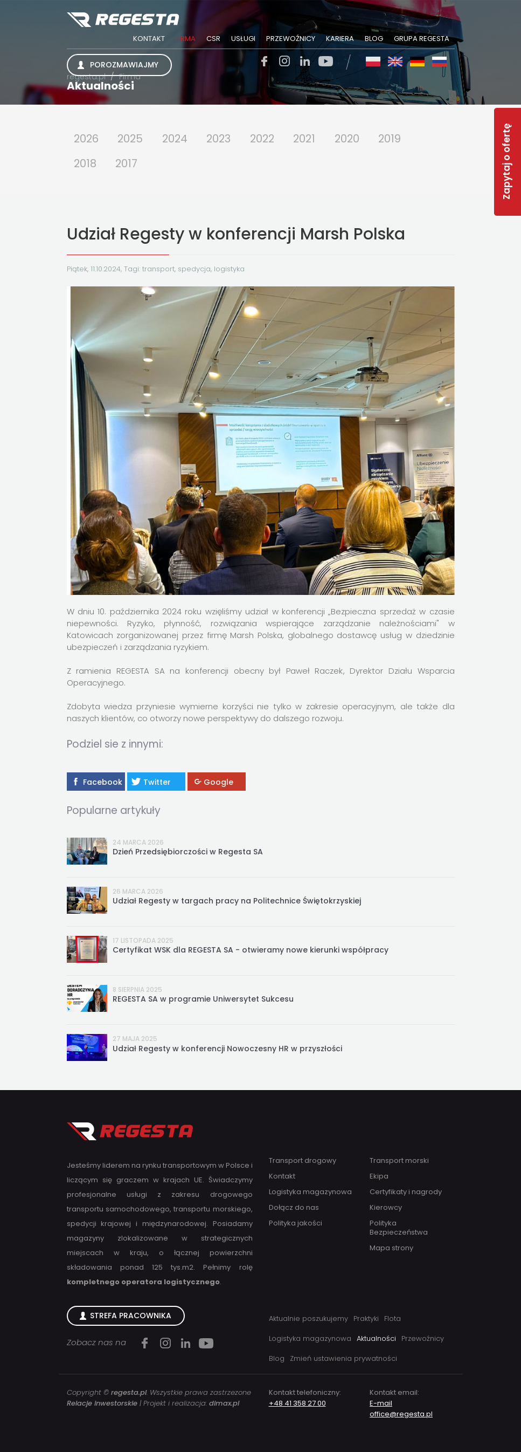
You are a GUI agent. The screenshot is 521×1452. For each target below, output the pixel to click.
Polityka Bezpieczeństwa (399, 1227)
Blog (374, 38)
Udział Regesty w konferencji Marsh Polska (236, 234)
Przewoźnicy (290, 38)
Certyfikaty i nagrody (406, 1191)
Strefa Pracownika (130, 1315)
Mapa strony (391, 1247)
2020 (356, 138)
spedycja (194, 269)
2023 (223, 138)
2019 (400, 138)
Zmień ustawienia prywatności (343, 1358)
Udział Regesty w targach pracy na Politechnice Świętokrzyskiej (237, 901)
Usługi (243, 38)
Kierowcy (386, 1207)
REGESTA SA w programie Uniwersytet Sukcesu (203, 1000)
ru (439, 61)
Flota (392, 1318)
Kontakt (149, 38)
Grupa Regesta (421, 38)
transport (158, 269)
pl (373, 61)
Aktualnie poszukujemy (308, 1318)
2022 (268, 138)
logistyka (229, 269)
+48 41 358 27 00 (297, 1403)
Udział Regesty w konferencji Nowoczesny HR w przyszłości (227, 1049)
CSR (213, 38)
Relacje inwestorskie (102, 1403)
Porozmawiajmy (124, 64)
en (395, 61)
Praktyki (366, 1318)
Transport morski (399, 1160)
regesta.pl (86, 76)
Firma (186, 38)
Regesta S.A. (123, 20)
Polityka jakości (295, 1223)
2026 (87, 138)
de (417, 61)
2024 (178, 138)
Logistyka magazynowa (310, 1191)
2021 (312, 138)
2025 (132, 138)
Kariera (340, 38)
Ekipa (379, 1176)
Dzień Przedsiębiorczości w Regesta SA (188, 852)
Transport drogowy (302, 1160)
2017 (127, 164)
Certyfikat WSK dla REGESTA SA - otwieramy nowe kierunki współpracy (250, 951)
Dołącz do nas (294, 1207)
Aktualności (100, 85)
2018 (85, 164)
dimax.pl (224, 1403)
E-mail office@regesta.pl (401, 1408)
